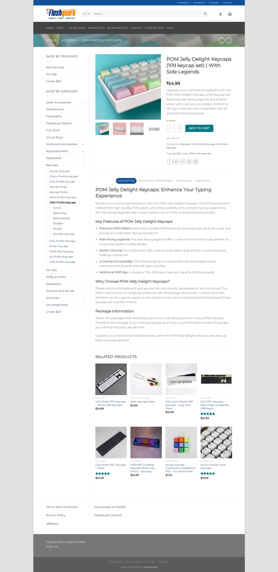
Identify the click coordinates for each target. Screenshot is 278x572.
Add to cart (199, 128)
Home (50, 28)
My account (77, 28)
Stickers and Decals (60, 291)
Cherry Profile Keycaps (63, 176)
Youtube (214, 2)
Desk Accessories (58, 102)
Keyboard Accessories (61, 144)
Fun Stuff (52, 130)
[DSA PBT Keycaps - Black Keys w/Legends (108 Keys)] (216, 379)
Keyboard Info (117, 28)
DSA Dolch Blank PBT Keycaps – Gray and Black (179, 405)
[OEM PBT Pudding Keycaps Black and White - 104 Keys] (146, 442)
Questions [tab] (202, 180)
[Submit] (205, 14)
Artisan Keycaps (59, 171)
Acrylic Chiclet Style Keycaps (213, 466)
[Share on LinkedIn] (196, 162)
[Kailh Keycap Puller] (146, 379)
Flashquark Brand (59, 123)
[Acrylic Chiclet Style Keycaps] (216, 442)
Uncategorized (57, 304)
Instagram (183, 2)
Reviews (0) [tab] (184, 180)
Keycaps (69, 40)
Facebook (199, 2)
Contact (136, 28)
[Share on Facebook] (170, 162)
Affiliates (52, 523)
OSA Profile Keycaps (62, 241)
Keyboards (53, 158)
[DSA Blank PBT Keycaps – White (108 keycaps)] (111, 379)
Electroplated (61, 218)
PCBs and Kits (56, 277)
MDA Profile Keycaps (62, 197)
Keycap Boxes (58, 186)
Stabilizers (53, 284)
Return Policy (56, 515)
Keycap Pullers (58, 192)
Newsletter (96, 28)
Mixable (58, 223)
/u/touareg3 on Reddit (110, 507)
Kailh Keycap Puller (142, 401)
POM (192, 153)
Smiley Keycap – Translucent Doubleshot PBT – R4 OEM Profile (180, 468)
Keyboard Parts (57, 151)
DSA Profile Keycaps (62, 181)
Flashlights (54, 116)
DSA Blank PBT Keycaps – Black (110, 466)
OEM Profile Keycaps (101, 40)
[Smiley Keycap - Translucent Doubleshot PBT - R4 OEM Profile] (181, 442)
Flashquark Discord (108, 515)
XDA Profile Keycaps (62, 262)
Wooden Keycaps (64, 234)
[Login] (220, 14)
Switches (52, 298)
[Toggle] (82, 102)
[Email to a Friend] (183, 162)
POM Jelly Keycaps (61, 251)
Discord (227, 2)
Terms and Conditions (62, 507)
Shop (61, 28)
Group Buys (54, 137)
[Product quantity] (174, 128)
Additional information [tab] (155, 180)
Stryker (57, 228)
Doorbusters (55, 109)
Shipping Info (154, 28)
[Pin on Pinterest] (189, 162)
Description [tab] (126, 180)
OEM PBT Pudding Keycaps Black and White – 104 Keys (142, 468)
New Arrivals (55, 67)
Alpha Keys (60, 213)
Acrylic (57, 207)
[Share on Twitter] (176, 162)
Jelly (185, 153)
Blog (170, 28)
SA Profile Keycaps (61, 256)
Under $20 (53, 81)
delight (177, 153)
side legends (203, 153)
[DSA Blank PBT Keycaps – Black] (111, 442)
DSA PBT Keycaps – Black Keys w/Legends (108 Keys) (215, 405)
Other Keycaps (58, 246)
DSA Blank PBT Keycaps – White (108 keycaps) (110, 403)
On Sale (51, 74)
